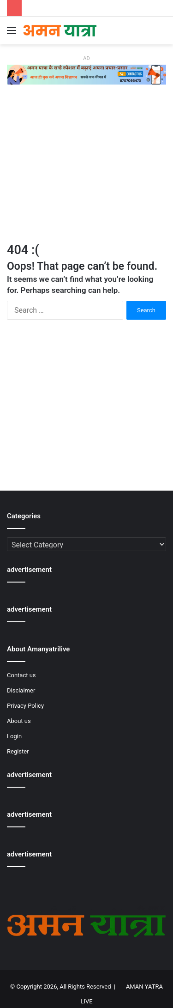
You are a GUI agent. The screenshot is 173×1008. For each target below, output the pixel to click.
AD (86, 58)
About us (19, 720)
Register (18, 751)
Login (14, 736)
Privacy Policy (25, 705)
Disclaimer (21, 690)
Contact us (21, 675)
